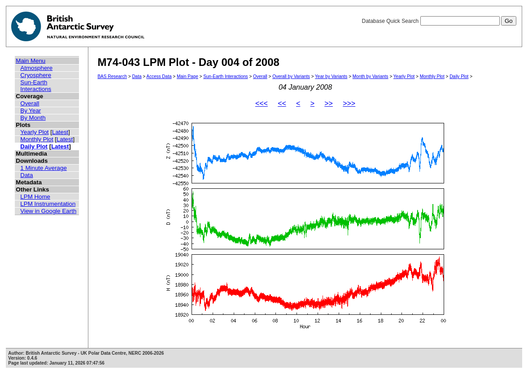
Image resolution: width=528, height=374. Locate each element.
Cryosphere (35, 75)
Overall (29, 103)
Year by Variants (331, 76)
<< (282, 103)
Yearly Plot (34, 132)
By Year (30, 110)
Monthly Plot (36, 139)
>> (328, 103)
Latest (60, 132)
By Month (32, 117)
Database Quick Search (439, 21)
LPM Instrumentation (47, 203)
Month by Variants (370, 76)
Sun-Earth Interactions (35, 85)
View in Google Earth (48, 211)
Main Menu (30, 60)
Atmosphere (36, 68)
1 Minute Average (43, 168)
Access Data (158, 76)
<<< (261, 103)
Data (26, 175)
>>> (349, 103)
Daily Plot (34, 146)
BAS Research (112, 76)
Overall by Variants (291, 76)
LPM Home (35, 196)
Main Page (187, 76)
